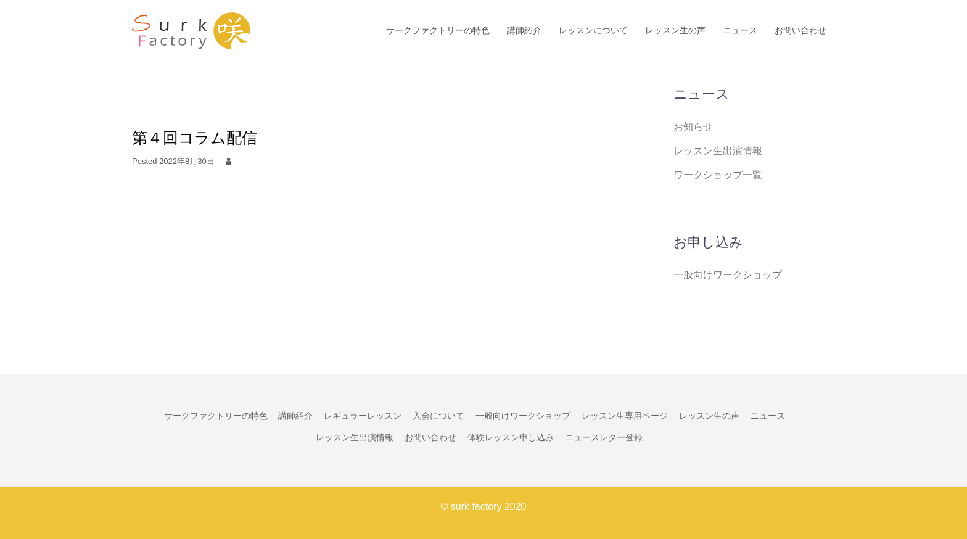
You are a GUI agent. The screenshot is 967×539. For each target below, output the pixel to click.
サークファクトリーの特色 (438, 30)
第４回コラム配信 (194, 137)
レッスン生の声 (675, 30)
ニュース (740, 30)
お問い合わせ (800, 30)
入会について (438, 416)
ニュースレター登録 (604, 437)
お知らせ (693, 126)
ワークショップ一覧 (717, 175)
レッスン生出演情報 (717, 151)
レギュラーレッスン (362, 416)
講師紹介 (524, 30)
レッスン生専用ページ (625, 416)
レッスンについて (593, 30)
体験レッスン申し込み (510, 437)
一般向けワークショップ (727, 275)
